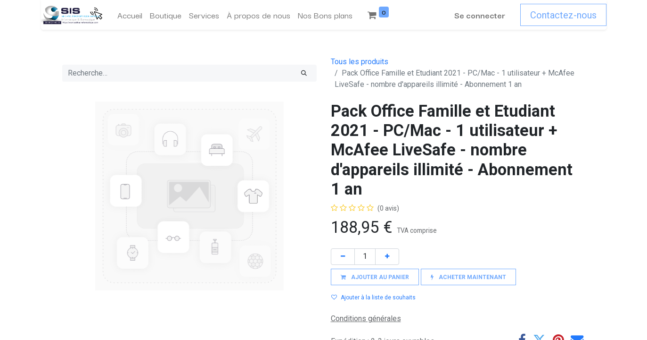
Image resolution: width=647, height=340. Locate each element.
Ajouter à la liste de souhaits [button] (373, 297)
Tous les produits (359, 61)
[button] (375, 277)
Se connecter (479, 14)
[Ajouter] (387, 256)
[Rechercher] (304, 73)
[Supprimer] (343, 256)
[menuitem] (130, 15)
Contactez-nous (563, 15)
